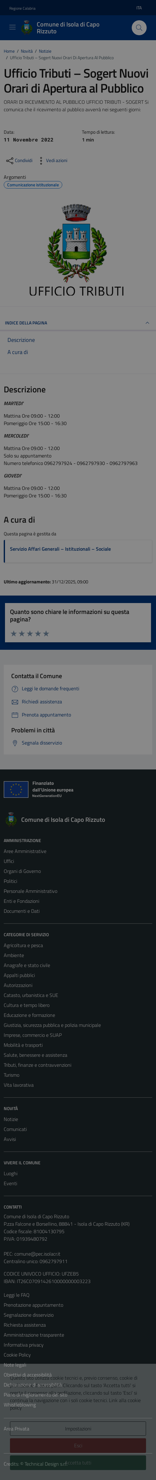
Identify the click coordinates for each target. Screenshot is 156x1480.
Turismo (11, 1075)
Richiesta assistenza (25, 1325)
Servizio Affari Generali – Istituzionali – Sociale (60, 549)
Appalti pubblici (19, 975)
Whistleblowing (20, 1404)
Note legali (15, 1364)
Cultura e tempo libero (27, 1005)
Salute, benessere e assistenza (35, 1055)
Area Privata (16, 1428)
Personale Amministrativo (30, 891)
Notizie (11, 1119)
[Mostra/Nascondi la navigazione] (12, 27)
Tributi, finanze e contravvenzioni (37, 1065)
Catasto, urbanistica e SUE (31, 995)
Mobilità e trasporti (23, 1045)
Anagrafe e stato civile (27, 965)
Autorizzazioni (18, 985)
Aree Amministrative (25, 851)
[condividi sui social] (19, 161)
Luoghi (10, 1173)
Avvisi (10, 1139)
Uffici (9, 861)
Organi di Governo (22, 871)
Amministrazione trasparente (34, 1335)
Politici (10, 881)
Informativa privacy (24, 1344)
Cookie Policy (17, 1354)
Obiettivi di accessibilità (28, 1374)
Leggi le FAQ (17, 1295)
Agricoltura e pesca (23, 945)
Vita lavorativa (19, 1085)
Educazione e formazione (29, 1015)
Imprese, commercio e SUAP (33, 1035)
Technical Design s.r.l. (46, 1464)
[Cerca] (139, 27)
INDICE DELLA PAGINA (78, 323)
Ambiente (14, 955)
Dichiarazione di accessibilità (33, 1384)
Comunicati (15, 1129)
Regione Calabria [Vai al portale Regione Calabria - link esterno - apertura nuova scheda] (22, 8)
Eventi (10, 1183)
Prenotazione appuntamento (33, 1305)
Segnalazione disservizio (29, 1315)
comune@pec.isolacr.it (37, 1253)
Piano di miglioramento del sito (35, 1394)
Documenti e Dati (22, 911)
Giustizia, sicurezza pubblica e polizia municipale (52, 1025)
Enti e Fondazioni (21, 901)
